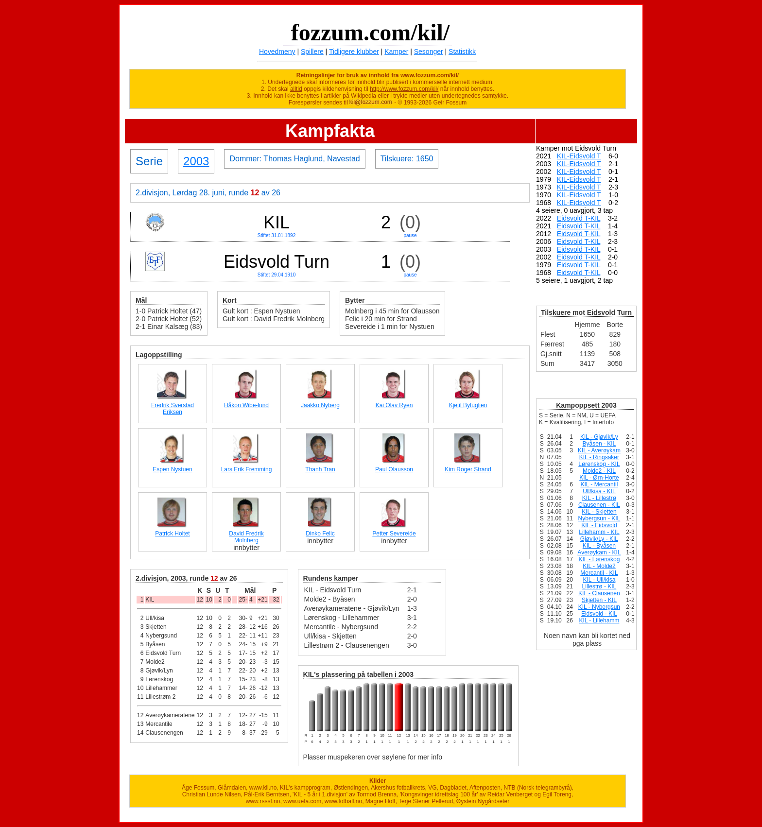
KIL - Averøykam (599, 450)
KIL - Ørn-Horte (599, 477)
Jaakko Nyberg (320, 405)
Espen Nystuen (172, 469)
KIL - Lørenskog (599, 559)
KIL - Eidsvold (599, 525)
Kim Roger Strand (468, 469)
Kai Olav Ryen (394, 405)
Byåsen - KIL (599, 443)
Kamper (396, 51)
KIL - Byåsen (599, 545)
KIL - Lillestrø (599, 498)
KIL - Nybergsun (599, 606)
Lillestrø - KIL (599, 586)
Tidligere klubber (354, 51)
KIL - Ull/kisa (599, 579)
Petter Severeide (394, 533)
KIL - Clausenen (599, 593)
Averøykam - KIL (599, 552)
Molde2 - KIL (599, 470)
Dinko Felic (320, 533)
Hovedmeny (277, 51)
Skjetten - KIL (599, 600)
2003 (196, 161)
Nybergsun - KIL (599, 518)
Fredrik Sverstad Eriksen (172, 408)
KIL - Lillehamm (599, 620)
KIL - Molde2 (599, 566)
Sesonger (428, 51)
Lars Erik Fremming (246, 469)
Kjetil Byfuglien (468, 405)
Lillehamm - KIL (599, 532)
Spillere (312, 51)
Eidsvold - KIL (599, 613)
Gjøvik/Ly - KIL (599, 538)
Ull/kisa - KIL (599, 491)
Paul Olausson (394, 469)
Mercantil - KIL (599, 572)
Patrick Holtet (172, 533)
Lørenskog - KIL (599, 464)
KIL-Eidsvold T (579, 156)
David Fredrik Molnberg (246, 537)
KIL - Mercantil (599, 484)
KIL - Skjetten (599, 511)
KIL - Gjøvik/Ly (599, 436)
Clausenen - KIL (599, 504)
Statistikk (462, 51)
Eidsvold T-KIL (579, 218)
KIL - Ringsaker (599, 457)
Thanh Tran (320, 469)
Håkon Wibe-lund (246, 405)
